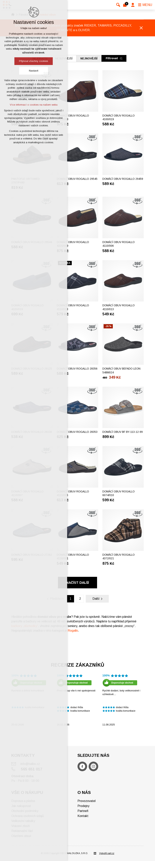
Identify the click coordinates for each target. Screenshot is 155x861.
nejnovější (88, 58)
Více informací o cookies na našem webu (34, 104)
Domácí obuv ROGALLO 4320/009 (73, 244)
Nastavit (33, 70)
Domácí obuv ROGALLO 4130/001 (73, 556)
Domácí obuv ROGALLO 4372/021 (118, 556)
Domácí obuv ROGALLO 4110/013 (73, 307)
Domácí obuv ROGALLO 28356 (77, 368)
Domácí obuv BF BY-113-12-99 (122, 431)
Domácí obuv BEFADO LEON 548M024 (121, 370)
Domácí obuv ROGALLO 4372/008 (73, 117)
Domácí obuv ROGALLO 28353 (77, 431)
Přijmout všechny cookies (33, 61)
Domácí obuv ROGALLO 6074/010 (118, 493)
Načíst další (77, 583)
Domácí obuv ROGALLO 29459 (122, 178)
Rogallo (73, 630)
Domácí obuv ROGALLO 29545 (77, 178)
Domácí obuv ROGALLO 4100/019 (118, 117)
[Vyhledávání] (118, 5)
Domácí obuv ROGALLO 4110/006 (118, 244)
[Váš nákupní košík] (125, 5)
